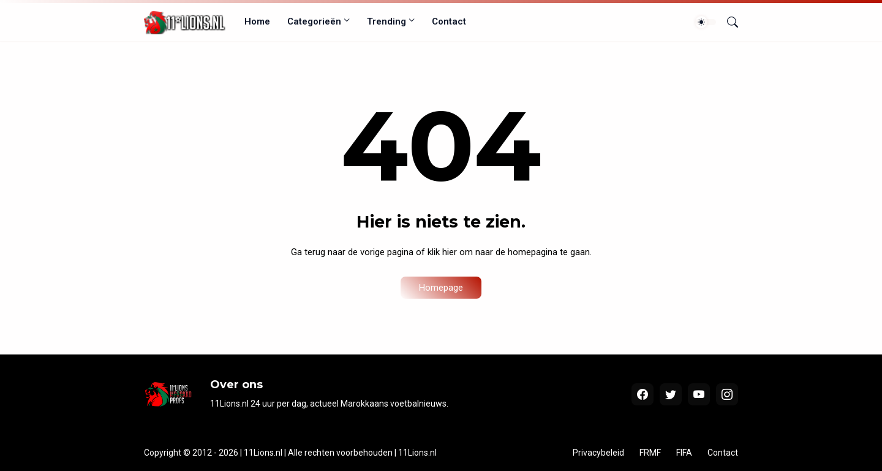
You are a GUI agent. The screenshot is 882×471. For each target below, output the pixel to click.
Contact (449, 21)
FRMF (650, 453)
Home (257, 21)
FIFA (684, 453)
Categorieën (314, 21)
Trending (386, 21)
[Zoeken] (727, 22)
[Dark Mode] (705, 22)
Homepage (441, 287)
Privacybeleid (598, 453)
